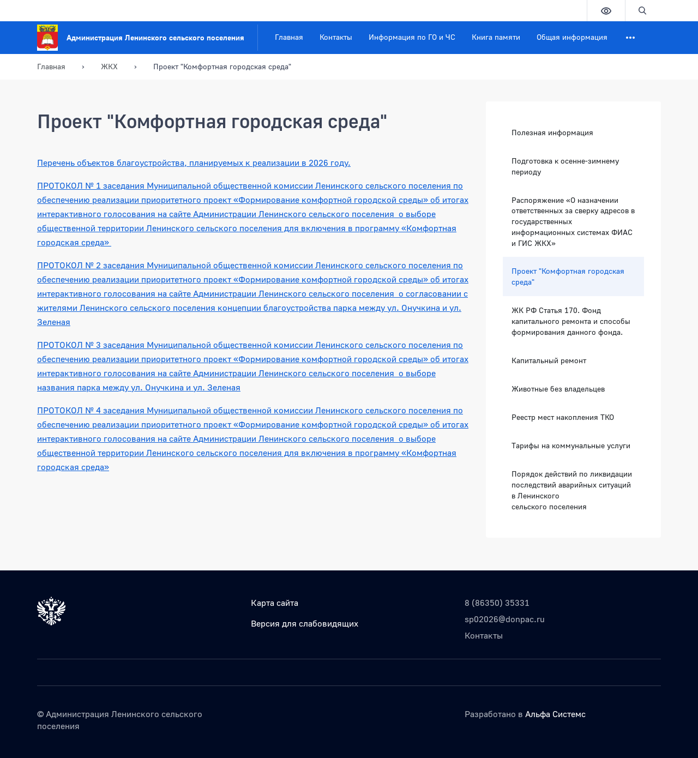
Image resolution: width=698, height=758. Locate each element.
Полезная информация (552, 132)
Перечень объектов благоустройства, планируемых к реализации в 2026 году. (194, 162)
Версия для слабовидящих (304, 623)
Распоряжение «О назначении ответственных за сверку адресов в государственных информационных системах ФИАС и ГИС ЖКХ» (573, 221)
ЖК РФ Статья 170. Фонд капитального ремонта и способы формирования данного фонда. (571, 320)
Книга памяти (496, 36)
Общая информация (572, 36)
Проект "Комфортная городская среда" (568, 276)
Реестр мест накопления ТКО (563, 417)
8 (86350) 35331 (497, 602)
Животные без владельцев (558, 388)
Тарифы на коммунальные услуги (571, 445)
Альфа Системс (555, 713)
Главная (289, 36)
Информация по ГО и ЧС (412, 36)
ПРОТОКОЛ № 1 (70, 185)
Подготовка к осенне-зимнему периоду (565, 166)
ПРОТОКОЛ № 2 (70, 265)
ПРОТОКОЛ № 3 (70, 344)
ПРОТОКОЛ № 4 (70, 410)
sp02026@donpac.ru (505, 618)
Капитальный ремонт (549, 360)
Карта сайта (274, 602)
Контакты (336, 36)
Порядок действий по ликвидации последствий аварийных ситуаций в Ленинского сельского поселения (572, 490)
